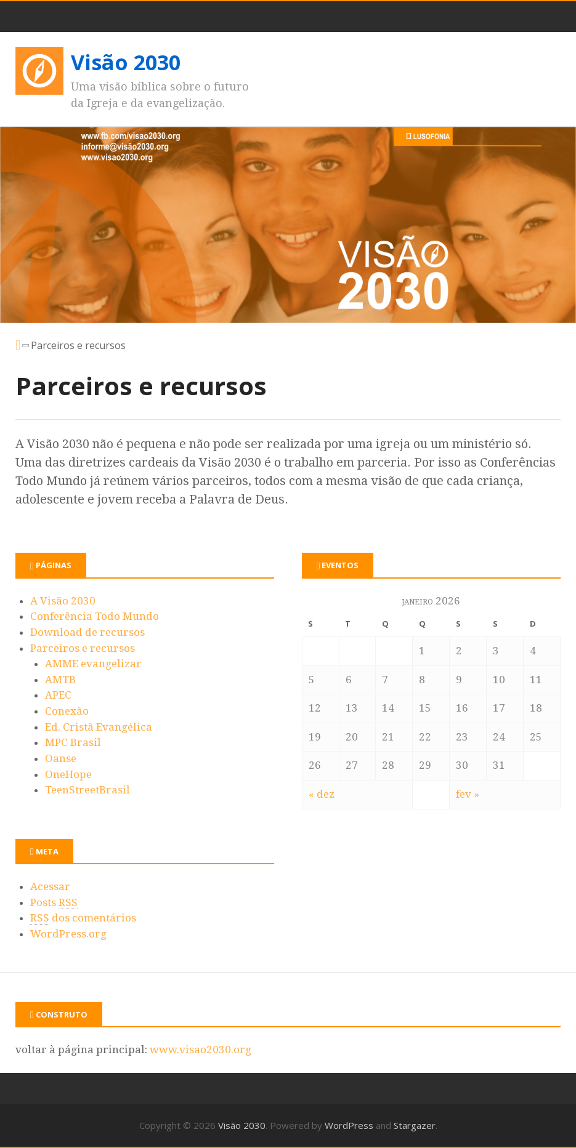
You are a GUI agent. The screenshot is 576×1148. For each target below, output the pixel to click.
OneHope (68, 774)
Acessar (50, 886)
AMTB (60, 679)
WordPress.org (68, 934)
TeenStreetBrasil (87, 790)
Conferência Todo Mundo (94, 616)
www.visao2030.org (200, 1049)
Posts (54, 902)
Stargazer (415, 1125)
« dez (322, 794)
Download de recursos (87, 632)
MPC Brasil (73, 742)
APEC (58, 695)
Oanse (60, 758)
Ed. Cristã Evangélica (98, 727)
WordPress (349, 1125)
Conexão (67, 711)
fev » (467, 794)
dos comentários (83, 918)
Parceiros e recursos (82, 648)
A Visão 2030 (62, 601)
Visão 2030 (126, 62)
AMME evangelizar (93, 663)
